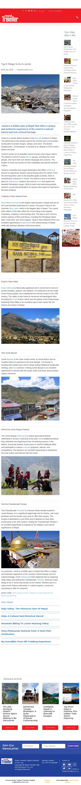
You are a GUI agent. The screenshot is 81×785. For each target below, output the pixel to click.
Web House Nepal (72, 781)
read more (10, 727)
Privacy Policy (47, 781)
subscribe (73, 746)
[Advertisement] (30, 46)
